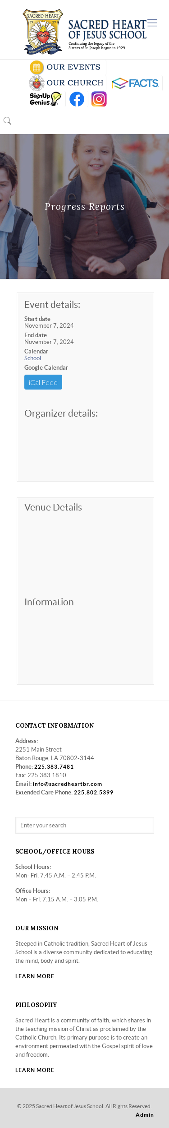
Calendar (36, 351)
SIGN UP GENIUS (45, 99)
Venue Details (53, 507)
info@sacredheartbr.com (67, 784)
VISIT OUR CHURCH (65, 83)
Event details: (52, 304)
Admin (145, 1115)
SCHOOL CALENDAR (65, 67)
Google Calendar (46, 367)
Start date (37, 319)
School (32, 358)
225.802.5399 (94, 792)
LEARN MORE (35, 976)
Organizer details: (61, 413)
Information (49, 602)
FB (77, 99)
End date (35, 335)
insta (99, 99)
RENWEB (134, 83)
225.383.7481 (54, 767)
